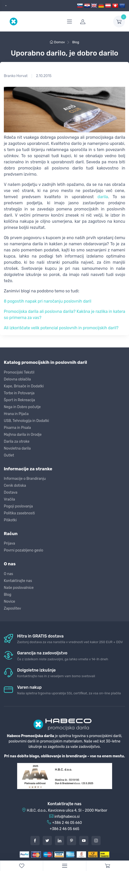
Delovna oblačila (17, 379)
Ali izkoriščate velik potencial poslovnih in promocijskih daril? (61, 327)
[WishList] (21, 866)
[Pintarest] (71, 840)
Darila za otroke (16, 441)
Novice (9, 601)
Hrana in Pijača (16, 414)
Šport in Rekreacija (19, 400)
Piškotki (10, 520)
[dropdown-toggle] (119, 21)
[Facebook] (35, 840)
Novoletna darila (17, 448)
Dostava (10, 492)
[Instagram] (96, 840)
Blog (7, 594)
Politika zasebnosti (19, 513)
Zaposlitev (12, 608)
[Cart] (107, 866)
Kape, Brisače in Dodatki (24, 386)
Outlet (9, 455)
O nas (8, 574)
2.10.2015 (43, 76)
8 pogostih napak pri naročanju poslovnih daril (47, 301)
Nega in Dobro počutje (22, 407)
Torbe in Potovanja (19, 393)
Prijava (9, 543)
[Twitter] (47, 840)
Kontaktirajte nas (18, 581)
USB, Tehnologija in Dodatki (26, 421)
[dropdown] (5, 5)
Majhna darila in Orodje (23, 434)
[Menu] (64, 866)
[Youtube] (83, 840)
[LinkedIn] (59, 840)
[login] (93, 21)
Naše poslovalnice (19, 588)
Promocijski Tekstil (19, 372)
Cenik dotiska (15, 485)
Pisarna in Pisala (17, 428)
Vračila (9, 499)
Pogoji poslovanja (18, 506)
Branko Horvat (16, 76)
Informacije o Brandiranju (25, 478)
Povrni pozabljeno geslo (23, 550)
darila (103, 196)
